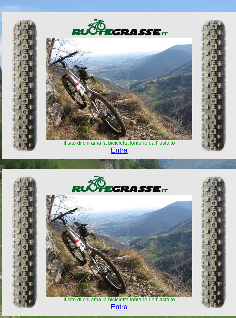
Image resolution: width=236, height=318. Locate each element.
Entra (119, 150)
